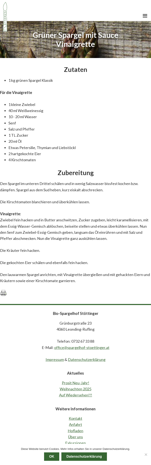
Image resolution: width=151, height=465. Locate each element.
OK (51, 456)
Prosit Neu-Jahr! (75, 382)
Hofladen (75, 430)
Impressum (55, 359)
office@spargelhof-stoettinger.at (81, 347)
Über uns (75, 437)
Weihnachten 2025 (75, 389)
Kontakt (75, 418)
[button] (145, 16)
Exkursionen (75, 443)
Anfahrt (75, 424)
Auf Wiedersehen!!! (75, 395)
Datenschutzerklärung (86, 359)
